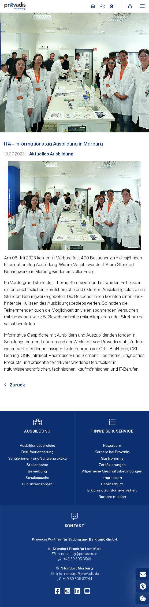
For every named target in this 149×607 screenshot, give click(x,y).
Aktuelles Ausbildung (51, 154)
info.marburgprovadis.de (77, 573)
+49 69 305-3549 (77, 558)
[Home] (15, 5)
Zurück (14, 385)
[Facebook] (57, 591)
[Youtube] (87, 591)
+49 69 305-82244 (77, 578)
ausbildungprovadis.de (77, 553)
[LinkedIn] (77, 591)
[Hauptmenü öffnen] (142, 6)
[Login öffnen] (131, 6)
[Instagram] (67, 591)
